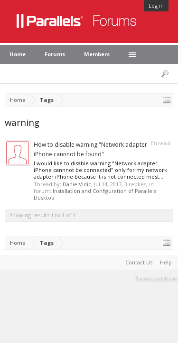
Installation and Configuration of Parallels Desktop (95, 194)
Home (17, 54)
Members (97, 54)
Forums (55, 54)
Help (166, 262)
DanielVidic (77, 184)
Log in (156, 5)
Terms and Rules (156, 278)
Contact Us (138, 262)
